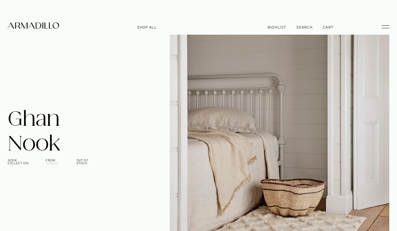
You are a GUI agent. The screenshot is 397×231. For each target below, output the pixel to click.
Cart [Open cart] (328, 27)
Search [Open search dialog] (305, 27)
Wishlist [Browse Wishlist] (277, 27)
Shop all (147, 27)
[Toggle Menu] (382, 26)
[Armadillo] (33, 26)
